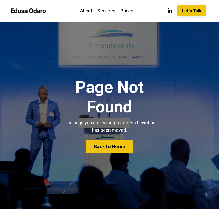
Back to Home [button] (109, 146)
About (86, 10)
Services (106, 10)
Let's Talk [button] (192, 10)
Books (127, 10)
